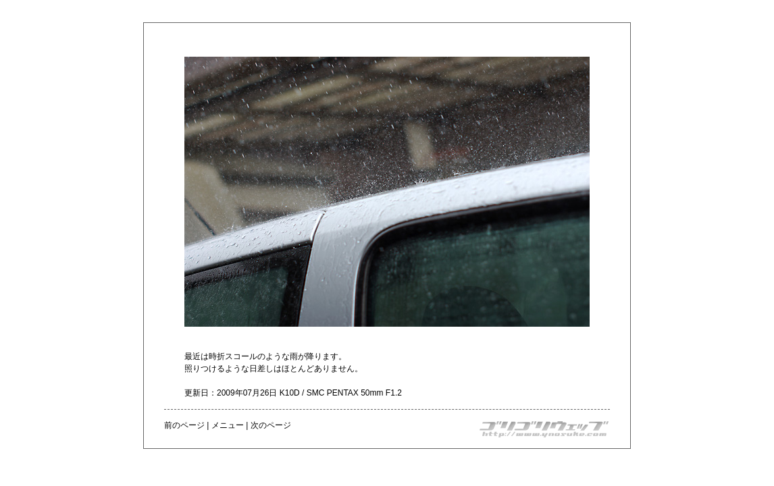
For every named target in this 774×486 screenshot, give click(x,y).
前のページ (184, 425)
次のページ (271, 425)
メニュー (227, 425)
